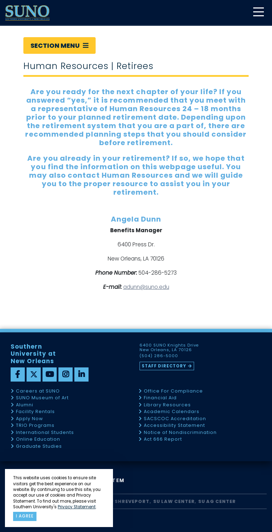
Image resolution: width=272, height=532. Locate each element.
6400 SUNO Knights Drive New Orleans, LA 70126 (169, 347)
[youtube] (49, 374)
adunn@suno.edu (146, 287)
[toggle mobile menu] (258, 12)
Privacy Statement (77, 507)
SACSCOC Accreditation (175, 419)
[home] (27, 13)
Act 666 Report (163, 439)
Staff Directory (164, 366)
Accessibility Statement (174, 425)
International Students (45, 432)
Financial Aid (160, 398)
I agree (25, 516)
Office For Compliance (173, 391)
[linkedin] (81, 374)
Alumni (24, 405)
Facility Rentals (35, 411)
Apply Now (29, 419)
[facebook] (18, 374)
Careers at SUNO (38, 391)
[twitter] (34, 374)
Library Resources (167, 405)
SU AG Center (217, 501)
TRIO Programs (35, 425)
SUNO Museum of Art (42, 398)
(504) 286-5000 (159, 356)
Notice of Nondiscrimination (180, 432)
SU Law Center (174, 501)
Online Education (38, 439)
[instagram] (65, 374)
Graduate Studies (39, 446)
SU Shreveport (128, 501)
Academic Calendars (171, 411)
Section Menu (59, 45)
